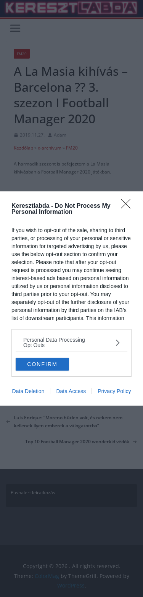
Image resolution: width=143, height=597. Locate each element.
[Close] (128, 206)
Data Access (71, 391)
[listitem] (71, 342)
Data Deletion (28, 391)
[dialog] (71, 298)
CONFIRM (42, 364)
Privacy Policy (114, 391)
